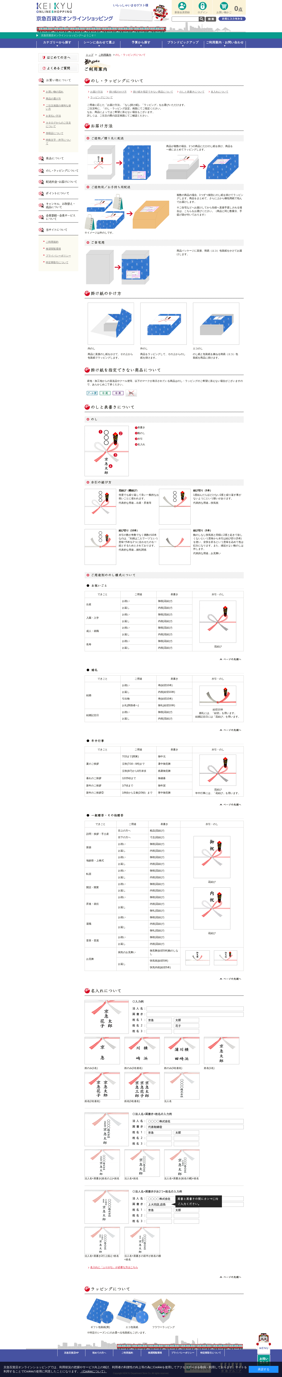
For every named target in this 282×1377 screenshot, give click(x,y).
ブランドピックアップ (183, 42)
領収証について (54, 133)
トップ (89, 54)
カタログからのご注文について (58, 124)
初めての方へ (99, 1352)
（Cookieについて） (93, 1371)
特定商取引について (57, 262)
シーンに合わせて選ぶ (99, 42)
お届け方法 (96, 91)
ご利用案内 (105, 54)
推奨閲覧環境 (53, 248)
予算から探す (141, 42)
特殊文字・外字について (58, 141)
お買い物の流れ (54, 91)
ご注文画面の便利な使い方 (58, 107)
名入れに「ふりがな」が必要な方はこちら (114, 1267)
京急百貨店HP (71, 1352)
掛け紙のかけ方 (118, 91)
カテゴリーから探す (57, 42)
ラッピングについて (101, 97)
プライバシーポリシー (58, 255)
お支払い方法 (53, 115)
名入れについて (219, 91)
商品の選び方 (53, 98)
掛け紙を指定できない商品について (153, 91)
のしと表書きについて (192, 91)
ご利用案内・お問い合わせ (225, 42)
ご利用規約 (52, 241)
